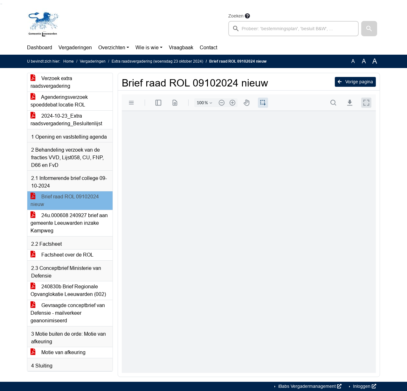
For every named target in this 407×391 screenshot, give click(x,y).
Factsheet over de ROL (62, 254)
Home (68, 61)
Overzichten (111, 47)
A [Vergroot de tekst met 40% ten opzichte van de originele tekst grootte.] (374, 61)
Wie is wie (147, 47)
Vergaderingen (75, 47)
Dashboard (39, 47)
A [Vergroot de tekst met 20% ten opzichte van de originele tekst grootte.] (364, 61)
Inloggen (364, 386)
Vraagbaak (181, 47)
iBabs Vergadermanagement (309, 386)
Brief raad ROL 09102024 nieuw (65, 200)
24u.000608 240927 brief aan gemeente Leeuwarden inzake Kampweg (69, 223)
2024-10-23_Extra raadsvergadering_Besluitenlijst (66, 119)
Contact (208, 47)
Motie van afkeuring (58, 352)
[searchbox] (293, 28)
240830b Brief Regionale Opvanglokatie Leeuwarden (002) (68, 290)
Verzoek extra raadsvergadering (51, 82)
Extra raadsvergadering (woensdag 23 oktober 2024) (157, 61)
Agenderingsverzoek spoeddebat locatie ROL (59, 100)
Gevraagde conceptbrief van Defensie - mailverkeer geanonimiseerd (68, 313)
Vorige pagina (355, 81)
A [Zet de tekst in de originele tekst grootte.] (353, 61)
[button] (369, 28)
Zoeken (236, 15)
